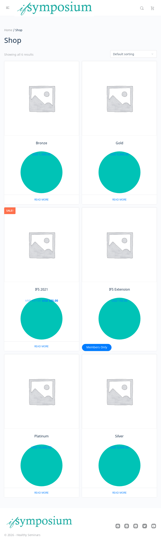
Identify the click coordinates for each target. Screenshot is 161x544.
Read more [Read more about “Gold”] (119, 199)
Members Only (96, 347)
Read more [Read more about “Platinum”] (41, 492)
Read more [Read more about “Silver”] (119, 492)
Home (8, 30)
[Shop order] (133, 54)
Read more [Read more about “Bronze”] (41, 199)
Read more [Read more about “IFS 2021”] (41, 346)
